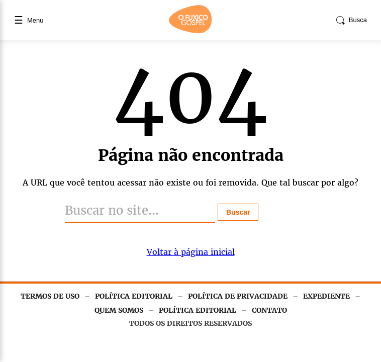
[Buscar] (140, 211)
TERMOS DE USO (50, 296)
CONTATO (269, 310)
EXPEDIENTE (326, 296)
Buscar (238, 212)
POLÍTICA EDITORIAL (133, 296)
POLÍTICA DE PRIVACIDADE (238, 296)
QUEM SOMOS (118, 310)
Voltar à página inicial (191, 252)
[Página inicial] (190, 31)
